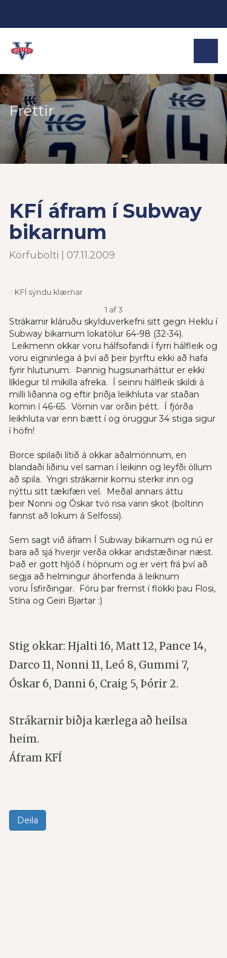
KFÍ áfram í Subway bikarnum (105, 221)
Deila (27, 820)
